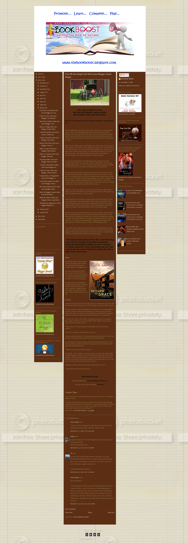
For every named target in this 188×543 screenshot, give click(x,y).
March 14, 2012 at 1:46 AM (82, 472)
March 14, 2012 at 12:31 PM (83, 504)
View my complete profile (129, 85)
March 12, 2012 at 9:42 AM (82, 431)
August (42, 92)
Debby (73, 436)
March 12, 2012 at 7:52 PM (82, 448)
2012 (40, 80)
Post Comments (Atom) (81, 517)
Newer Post (68, 512)
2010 (40, 219)
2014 (40, 74)
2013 (40, 77)
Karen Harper (75, 422)
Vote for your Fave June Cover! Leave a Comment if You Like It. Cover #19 (134, 217)
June (41, 98)
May (41, 101)
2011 (40, 216)
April (42, 105)
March (42, 108)
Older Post (111, 512)
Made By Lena (100, 539)
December (43, 83)
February (43, 209)
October (42, 86)
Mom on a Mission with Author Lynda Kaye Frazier (132, 241)
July (41, 95)
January (42, 212)
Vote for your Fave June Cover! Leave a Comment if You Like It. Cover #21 (134, 205)
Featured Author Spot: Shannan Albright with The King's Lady (134, 229)
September (43, 89)
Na (71, 453)
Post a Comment (70, 509)
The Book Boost (127, 79)
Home (90, 512)
